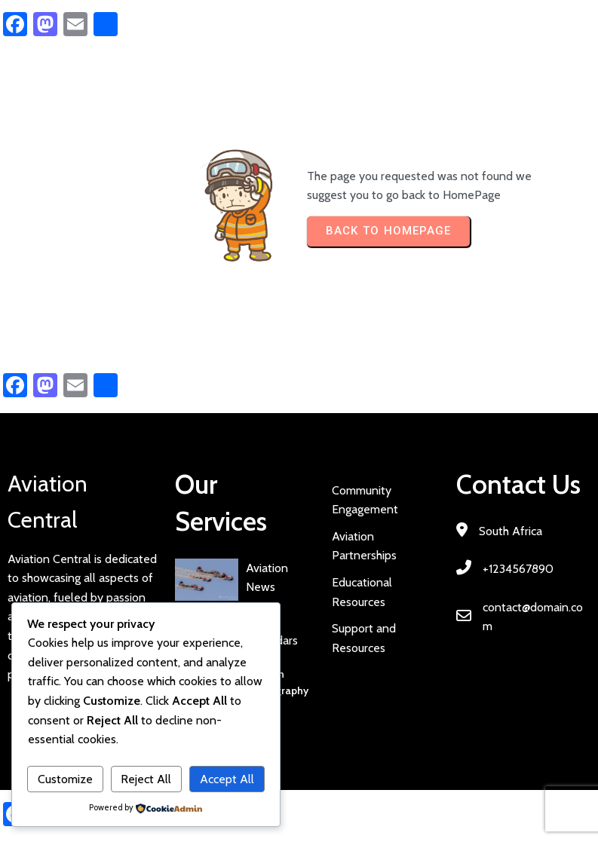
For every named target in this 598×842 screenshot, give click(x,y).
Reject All (146, 779)
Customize (65, 779)
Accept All (227, 779)
